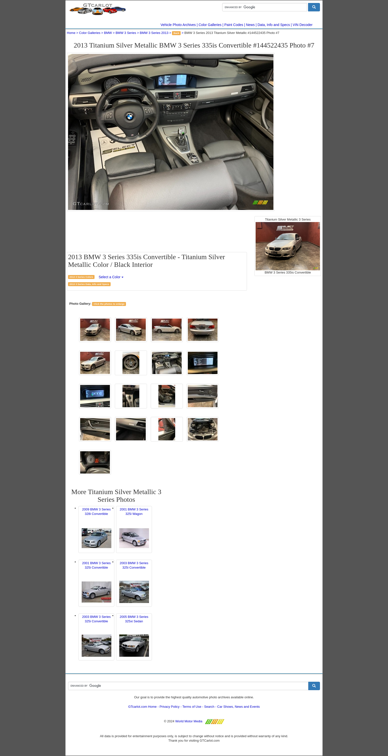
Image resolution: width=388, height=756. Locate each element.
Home (71, 33)
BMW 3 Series (126, 33)
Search (209, 706)
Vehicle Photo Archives (178, 25)
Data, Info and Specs (274, 25)
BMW (108, 33)
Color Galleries (210, 25)
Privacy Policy (170, 706)
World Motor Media (188, 721)
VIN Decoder (303, 25)
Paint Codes (233, 25)
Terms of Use (191, 706)
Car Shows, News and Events (238, 706)
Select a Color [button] (111, 277)
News (250, 25)
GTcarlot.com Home (142, 706)
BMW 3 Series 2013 (154, 33)
